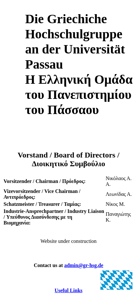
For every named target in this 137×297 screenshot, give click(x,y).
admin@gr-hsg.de (83, 265)
